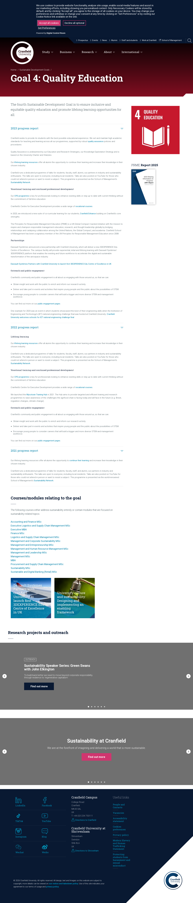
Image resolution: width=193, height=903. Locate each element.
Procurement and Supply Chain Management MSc (37, 564)
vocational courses (83, 206)
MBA (13, 560)
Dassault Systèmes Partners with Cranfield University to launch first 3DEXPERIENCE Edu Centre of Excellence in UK (61, 264)
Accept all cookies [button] (49, 23)
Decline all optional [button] (74, 23)
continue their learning (79, 460)
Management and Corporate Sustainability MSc (35, 541)
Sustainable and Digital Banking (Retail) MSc (34, 571)
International (132, 52)
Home (13, 70)
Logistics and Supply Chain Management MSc (35, 537)
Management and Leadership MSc (29, 552)
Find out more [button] (39, 686)
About (109, 52)
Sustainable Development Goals (34, 70)
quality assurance (95, 141)
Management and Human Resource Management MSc (39, 548)
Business (67, 52)
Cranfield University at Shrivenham (88, 830)
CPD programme (21, 196)
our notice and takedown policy (63, 884)
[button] (4, 676)
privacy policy (52, 887)
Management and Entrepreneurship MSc (32, 544)
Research (89, 52)
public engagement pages (49, 303)
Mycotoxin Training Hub (37, 394)
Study (47, 52)
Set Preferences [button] (46, 28)
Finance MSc (17, 533)
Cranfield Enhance (88, 213)
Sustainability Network (20, 182)
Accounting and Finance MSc (26, 521)
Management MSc (20, 556)
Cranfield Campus (84, 797)
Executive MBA (19, 529)
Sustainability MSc (20, 568)
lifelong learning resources (26, 162)
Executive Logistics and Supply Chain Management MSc (40, 525)
